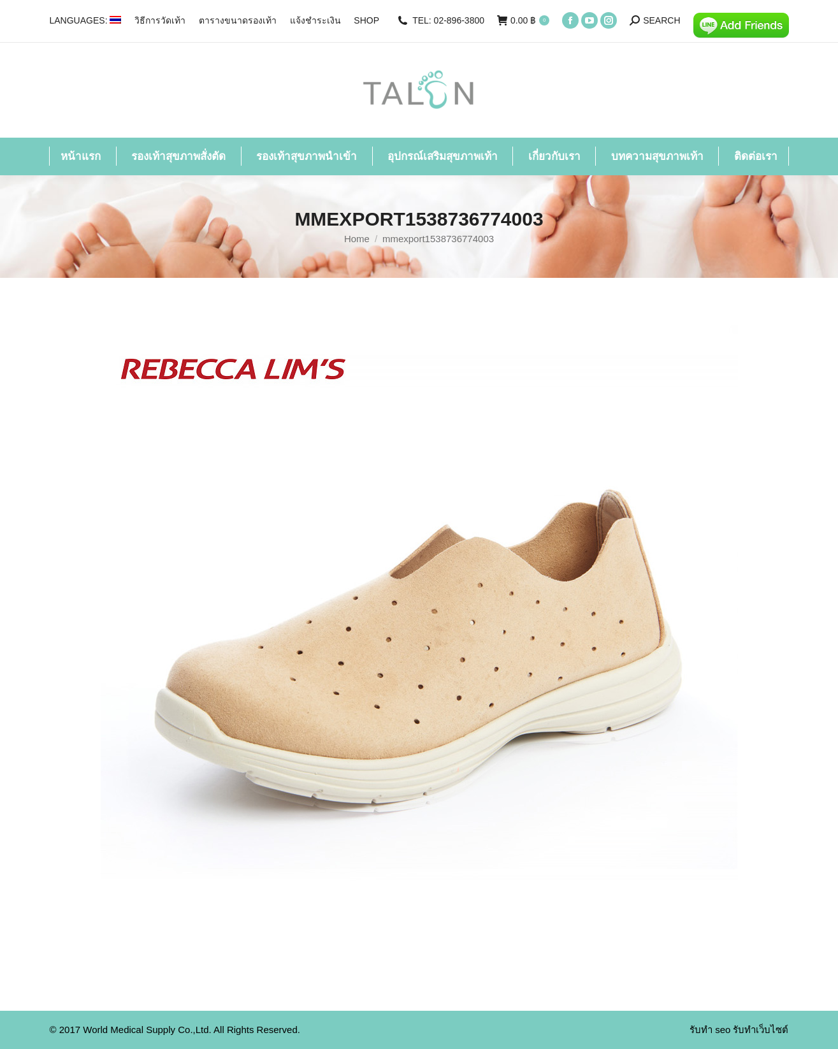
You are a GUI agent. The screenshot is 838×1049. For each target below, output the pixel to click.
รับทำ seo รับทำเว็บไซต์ (739, 1029)
